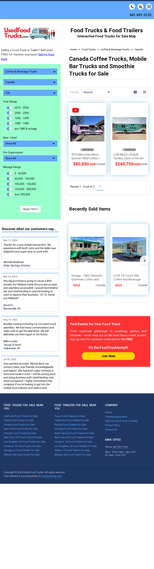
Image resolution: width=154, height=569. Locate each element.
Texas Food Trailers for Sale (70, 395)
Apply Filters (30, 209)
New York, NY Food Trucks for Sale (23, 416)
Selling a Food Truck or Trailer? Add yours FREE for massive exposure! (27, 54)
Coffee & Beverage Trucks (30, 71)
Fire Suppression (13, 152)
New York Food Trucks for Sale (21, 407)
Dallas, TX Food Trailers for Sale (72, 429)
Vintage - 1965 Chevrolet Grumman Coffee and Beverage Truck (86, 279)
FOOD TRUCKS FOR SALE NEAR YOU (23, 386)
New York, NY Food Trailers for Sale (74, 416)
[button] (82, 149)
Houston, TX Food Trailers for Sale (73, 420)
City (30, 92)
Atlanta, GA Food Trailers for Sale (73, 433)
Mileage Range (12, 167)
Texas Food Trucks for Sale (19, 399)
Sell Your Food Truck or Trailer (121, 400)
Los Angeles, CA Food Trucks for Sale (24, 420)
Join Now (108, 356)
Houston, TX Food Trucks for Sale (22, 425)
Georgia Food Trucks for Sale (20, 412)
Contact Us (111, 408)
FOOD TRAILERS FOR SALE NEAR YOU (75, 386)
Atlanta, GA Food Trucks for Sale (22, 433)
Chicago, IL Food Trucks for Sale (21, 429)
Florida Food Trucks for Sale (19, 403)
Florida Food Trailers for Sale (70, 403)
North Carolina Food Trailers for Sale (74, 412)
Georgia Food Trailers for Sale (71, 407)
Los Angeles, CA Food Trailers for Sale (76, 425)
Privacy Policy (112, 404)
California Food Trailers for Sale (72, 399)
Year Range (10, 101)
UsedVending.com (51, 455)
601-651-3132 (120, 426)
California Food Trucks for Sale (21, 395)
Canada (30, 82)
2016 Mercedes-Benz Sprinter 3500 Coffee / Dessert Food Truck (85, 158)
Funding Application (116, 395)
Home (108, 391)
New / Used (10, 137)
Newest (97, 92)
